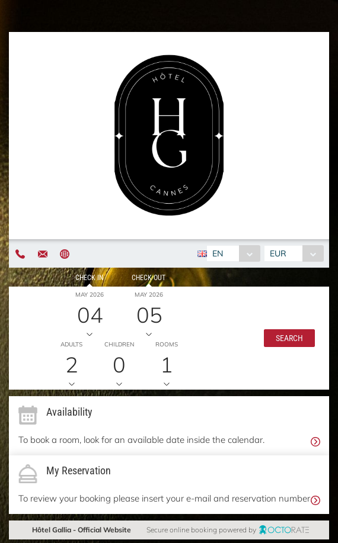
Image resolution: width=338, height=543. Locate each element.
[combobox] (233, 253)
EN (217, 253)
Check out (148, 277)
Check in (89, 277)
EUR (278, 253)
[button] (289, 338)
